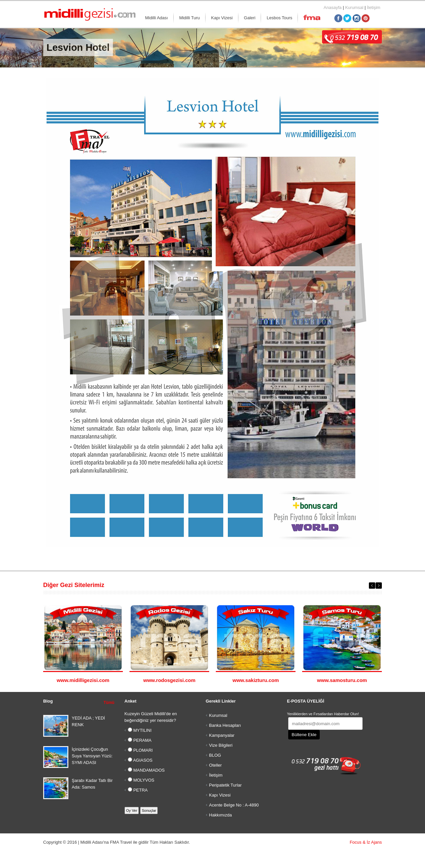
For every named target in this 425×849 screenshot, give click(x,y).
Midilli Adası (156, 17)
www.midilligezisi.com (83, 680)
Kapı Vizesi (222, 17)
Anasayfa (333, 7)
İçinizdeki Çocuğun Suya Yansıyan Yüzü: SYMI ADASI (92, 756)
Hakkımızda (220, 814)
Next (379, 585)
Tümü (109, 702)
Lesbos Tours (279, 17)
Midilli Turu (189, 17)
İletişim (373, 7)
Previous (372, 585)
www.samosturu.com (342, 680)
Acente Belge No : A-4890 (234, 805)
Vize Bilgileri (221, 745)
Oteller (215, 765)
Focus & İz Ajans (366, 842)
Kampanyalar (222, 735)
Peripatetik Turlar (225, 785)
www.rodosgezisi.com (169, 680)
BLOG (215, 755)
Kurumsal (354, 7)
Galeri (250, 17)
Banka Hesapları (225, 725)
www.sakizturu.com (255, 680)
